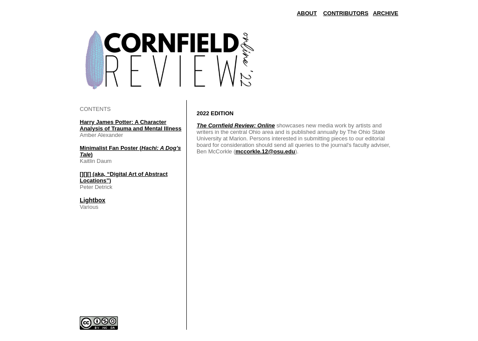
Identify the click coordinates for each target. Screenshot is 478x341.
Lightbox (92, 200)
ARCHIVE (385, 13)
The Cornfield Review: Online (236, 125)
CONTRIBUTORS (345, 13)
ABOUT (307, 13)
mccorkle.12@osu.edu (265, 151)
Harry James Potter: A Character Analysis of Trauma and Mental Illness (131, 125)
